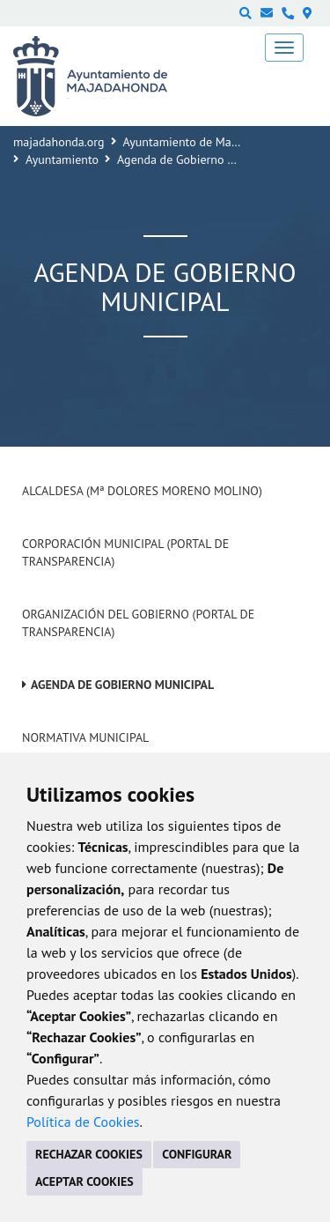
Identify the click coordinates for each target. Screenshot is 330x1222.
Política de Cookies (83, 1121)
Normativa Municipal (85, 737)
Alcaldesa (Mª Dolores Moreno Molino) (142, 491)
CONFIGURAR (196, 1154)
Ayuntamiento (62, 159)
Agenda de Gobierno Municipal (122, 684)
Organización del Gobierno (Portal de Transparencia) (138, 623)
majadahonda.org (59, 142)
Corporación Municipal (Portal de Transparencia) (125, 552)
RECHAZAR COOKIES (89, 1154)
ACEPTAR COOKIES (84, 1181)
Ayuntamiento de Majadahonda (205, 142)
